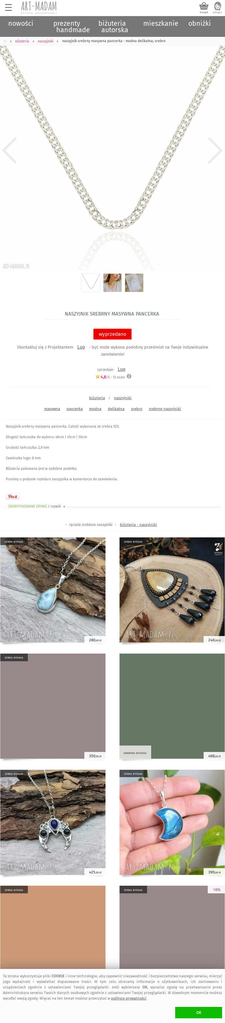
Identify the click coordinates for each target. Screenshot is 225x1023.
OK (198, 1012)
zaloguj (217, 12)
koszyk (204, 12)
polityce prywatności (128, 998)
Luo (81, 347)
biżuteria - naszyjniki (138, 524)
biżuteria (97, 398)
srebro (136, 409)
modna (95, 409)
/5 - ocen (110, 377)
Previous (9, 150)
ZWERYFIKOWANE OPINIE (37, 506)
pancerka (75, 409)
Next (215, 150)
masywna (52, 409)
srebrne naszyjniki (165, 409)
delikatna (116, 409)
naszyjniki (123, 398)
